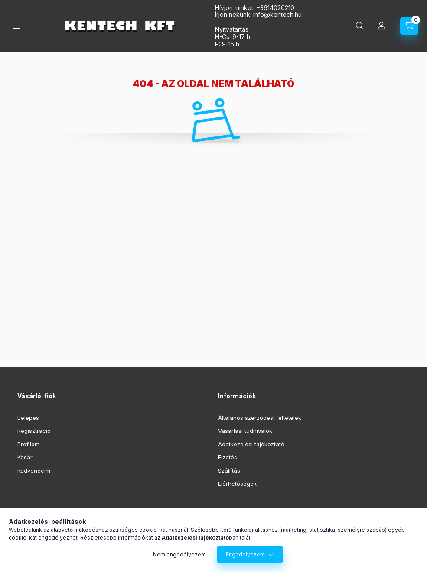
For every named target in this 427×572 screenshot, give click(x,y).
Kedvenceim (33, 470)
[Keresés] (359, 26)
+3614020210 (275, 7)
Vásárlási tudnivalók (245, 430)
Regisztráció (34, 430)
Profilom (28, 444)
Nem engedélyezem (179, 556)
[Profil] (381, 26)
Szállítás (229, 470)
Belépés (28, 417)
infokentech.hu (277, 14)
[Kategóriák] (16, 26)
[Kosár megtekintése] (409, 26)
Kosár (25, 457)
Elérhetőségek (237, 483)
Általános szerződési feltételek (259, 417)
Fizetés (227, 457)
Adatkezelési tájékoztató (251, 444)
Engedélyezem (245, 556)
